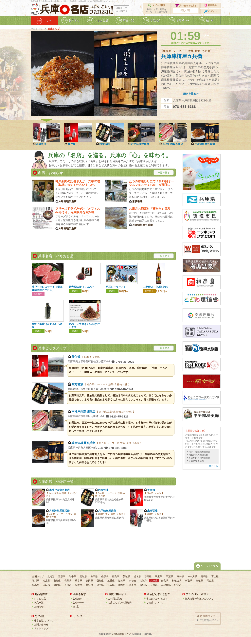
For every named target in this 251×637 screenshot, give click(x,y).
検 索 (76, 606)
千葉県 (169, 576)
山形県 (104, 576)
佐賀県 (111, 584)
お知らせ (39, 606)
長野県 (67, 580)
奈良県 (164, 580)
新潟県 (204, 576)
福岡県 (100, 584)
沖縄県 (177, 584)
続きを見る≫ (191, 93)
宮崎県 (153, 584)
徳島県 (57, 584)
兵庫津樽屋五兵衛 (181, 56)
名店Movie (78, 602)
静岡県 (89, 580)
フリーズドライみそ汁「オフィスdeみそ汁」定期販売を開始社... (77, 210)
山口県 (46, 584)
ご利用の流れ (115, 598)
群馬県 (148, 576)
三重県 (111, 580)
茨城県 (126, 576)
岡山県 (210, 580)
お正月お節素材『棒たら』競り (149, 208)
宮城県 (83, 576)
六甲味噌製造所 (140, 143)
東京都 (180, 576)
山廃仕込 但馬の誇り (156, 286)
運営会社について (43, 620)
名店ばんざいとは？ (157, 598)
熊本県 (132, 584)
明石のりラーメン (116, 286)
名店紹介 (77, 598)
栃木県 (137, 576)
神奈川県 (192, 576)
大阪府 (143, 580)
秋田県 (94, 576)
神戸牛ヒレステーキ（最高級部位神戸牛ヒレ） (47, 288)
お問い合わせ (41, 624)
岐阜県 (78, 580)
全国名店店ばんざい (121, 634)
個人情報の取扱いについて (199, 598)
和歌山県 (176, 580)
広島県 (35, 584)
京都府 (132, 580)
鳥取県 (188, 580)
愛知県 (100, 580)
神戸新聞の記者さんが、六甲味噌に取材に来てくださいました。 (77, 183)
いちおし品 (40, 598)
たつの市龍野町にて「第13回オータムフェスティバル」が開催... (151, 183)
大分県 (143, 584)
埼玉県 (158, 576)
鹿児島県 (166, 584)
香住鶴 (71, 144)
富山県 (215, 576)
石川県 (35, 580)
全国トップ (37, 28)
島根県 (199, 580)
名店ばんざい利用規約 (120, 602)
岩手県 (72, 576)
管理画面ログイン (208, 620)
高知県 (89, 584)
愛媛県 (78, 584)
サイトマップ (41, 628)
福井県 (46, 580)
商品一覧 (39, 602)
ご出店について (154, 602)
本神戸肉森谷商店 (173, 143)
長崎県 (121, 584)
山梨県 (57, 580)
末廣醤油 (41, 143)
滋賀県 (121, 580)
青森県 (61, 576)
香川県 (67, 584)
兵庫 (50, 9)
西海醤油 (104, 143)
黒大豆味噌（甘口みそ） (83, 286)
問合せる (213, 466)
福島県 (115, 576)
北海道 (51, 576)
